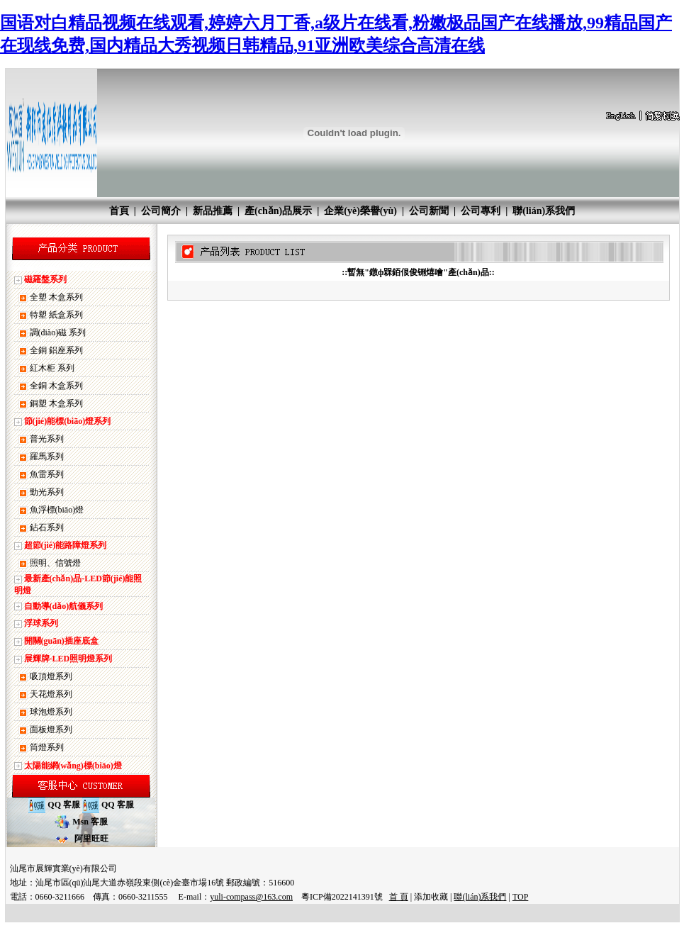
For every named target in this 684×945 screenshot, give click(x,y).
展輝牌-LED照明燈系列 (68, 659)
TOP (520, 897)
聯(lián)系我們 (543, 211)
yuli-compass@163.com (251, 897)
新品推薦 (212, 211)
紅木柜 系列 (52, 368)
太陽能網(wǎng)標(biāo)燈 (73, 766)
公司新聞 (429, 211)
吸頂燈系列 (51, 676)
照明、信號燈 (55, 563)
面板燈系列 (51, 729)
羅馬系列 (47, 457)
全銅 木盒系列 (56, 386)
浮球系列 (41, 623)
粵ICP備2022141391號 (342, 897)
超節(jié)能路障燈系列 (65, 545)
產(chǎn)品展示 (278, 211)
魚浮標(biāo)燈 (57, 510)
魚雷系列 (47, 474)
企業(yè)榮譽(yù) (360, 211)
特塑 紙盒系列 (56, 315)
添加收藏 (431, 897)
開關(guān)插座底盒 (61, 641)
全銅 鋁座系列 (56, 350)
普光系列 (47, 439)
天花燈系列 (51, 694)
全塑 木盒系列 (56, 297)
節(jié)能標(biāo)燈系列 (67, 421)
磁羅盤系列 (45, 279)
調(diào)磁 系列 (58, 332)
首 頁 (398, 897)
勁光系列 (47, 492)
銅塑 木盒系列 (56, 403)
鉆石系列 (47, 527)
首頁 (119, 211)
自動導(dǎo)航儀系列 (63, 606)
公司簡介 (161, 211)
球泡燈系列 (51, 712)
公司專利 (480, 211)
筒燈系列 (47, 747)
